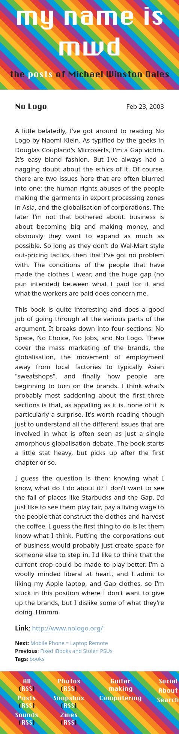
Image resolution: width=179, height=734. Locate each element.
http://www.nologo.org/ (67, 628)
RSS (26, 688)
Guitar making (120, 684)
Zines (69, 714)
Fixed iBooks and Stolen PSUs (76, 650)
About (168, 690)
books (37, 658)
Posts (27, 697)
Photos (68, 680)
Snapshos (68, 697)
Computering (120, 697)
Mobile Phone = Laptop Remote (69, 643)
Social (168, 680)
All (27, 680)
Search (168, 699)
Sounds (26, 714)
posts (40, 74)
